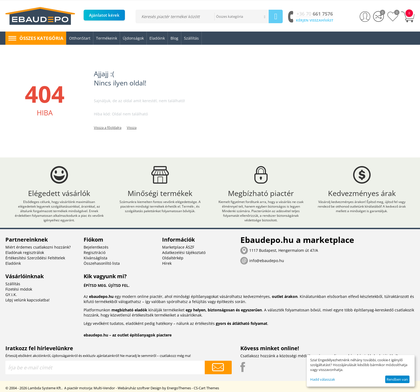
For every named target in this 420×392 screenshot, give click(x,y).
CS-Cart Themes (206, 388)
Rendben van (397, 379)
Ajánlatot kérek (104, 15)
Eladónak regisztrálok (24, 252)
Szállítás (12, 283)
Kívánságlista (95, 257)
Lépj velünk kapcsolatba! (27, 299)
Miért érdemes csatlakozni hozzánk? (38, 247)
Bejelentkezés (96, 247)
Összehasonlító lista (102, 263)
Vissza (131, 127)
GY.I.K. (11, 294)
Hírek (167, 263)
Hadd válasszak (322, 379)
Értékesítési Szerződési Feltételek (35, 257)
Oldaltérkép (172, 257)
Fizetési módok (18, 289)
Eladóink (13, 263)
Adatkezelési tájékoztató (184, 252)
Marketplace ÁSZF (178, 247)
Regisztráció (94, 252)
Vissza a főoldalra (107, 127)
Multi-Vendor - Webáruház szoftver (122, 388)
